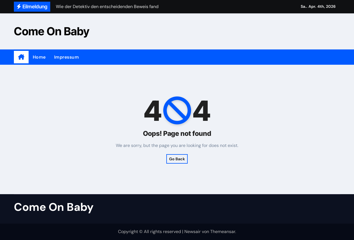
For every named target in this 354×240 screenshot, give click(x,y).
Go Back (177, 158)
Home (39, 57)
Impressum (66, 57)
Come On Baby (51, 31)
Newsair (192, 231)
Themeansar (222, 231)
